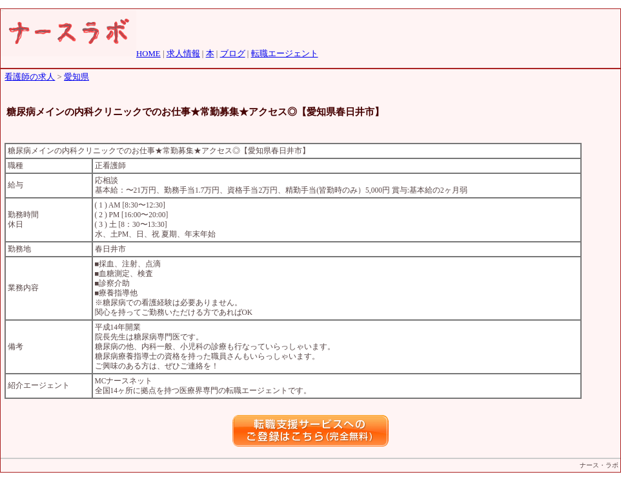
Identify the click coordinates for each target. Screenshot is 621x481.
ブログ (232, 53)
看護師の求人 (30, 76)
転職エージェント (284, 53)
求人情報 (183, 53)
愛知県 (76, 76)
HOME (148, 53)
